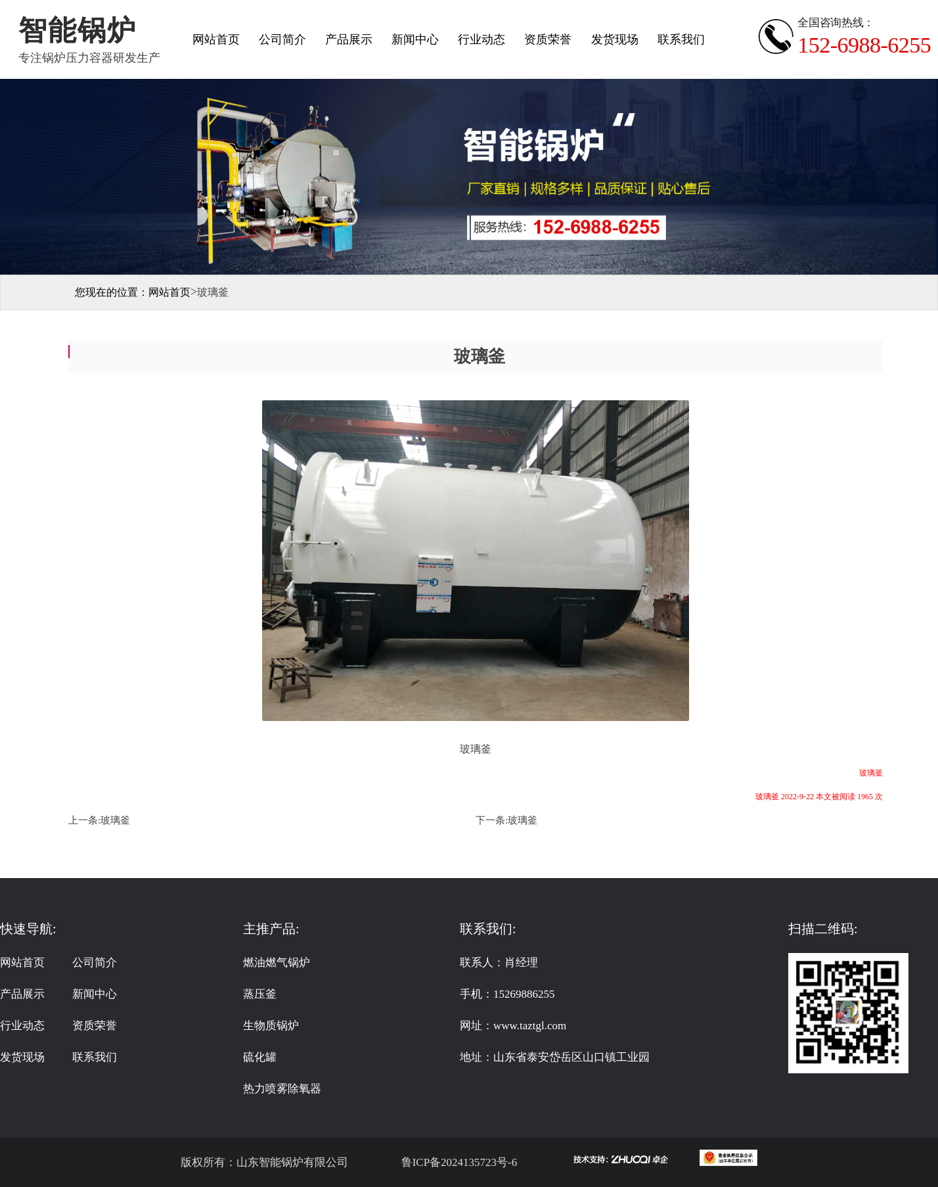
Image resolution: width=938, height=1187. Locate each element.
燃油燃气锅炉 (276, 962)
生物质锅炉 (271, 1025)
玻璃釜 (115, 820)
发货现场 (614, 39)
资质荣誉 (547, 39)
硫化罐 (260, 1057)
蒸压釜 (260, 994)
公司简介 (282, 39)
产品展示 (348, 39)
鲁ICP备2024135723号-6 (457, 1162)
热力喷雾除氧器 (282, 1088)
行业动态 (481, 39)
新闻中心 (415, 39)
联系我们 (681, 39)
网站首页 (216, 39)
